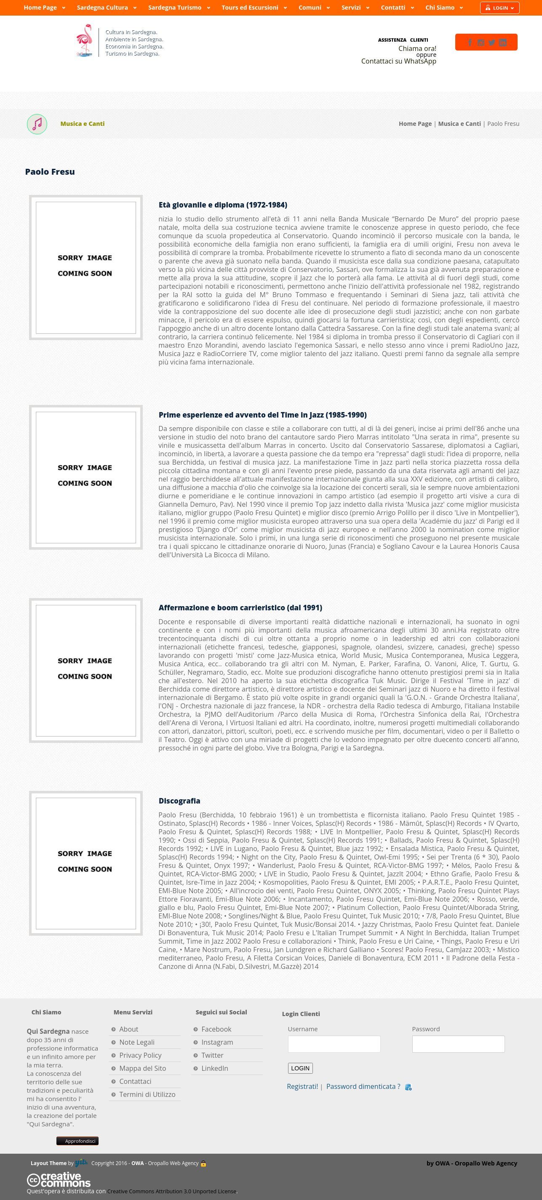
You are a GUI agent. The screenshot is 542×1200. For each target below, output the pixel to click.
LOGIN (503, 8)
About (129, 1029)
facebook (470, 42)
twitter (492, 42)
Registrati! (302, 1086)
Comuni (310, 9)
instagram (481, 42)
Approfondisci (77, 1141)
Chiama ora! (417, 48)
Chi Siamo (441, 9)
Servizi (352, 9)
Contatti (394, 9)
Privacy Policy (141, 1055)
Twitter (213, 1055)
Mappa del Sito (143, 1068)
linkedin (503, 42)
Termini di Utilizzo (148, 1094)
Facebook (217, 1029)
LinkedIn (215, 1068)
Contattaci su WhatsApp (398, 61)
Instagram (217, 1042)
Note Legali (137, 1042)
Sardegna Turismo (175, 9)
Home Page (41, 9)
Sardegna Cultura (103, 9)
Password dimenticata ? (363, 1086)
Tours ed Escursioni (251, 9)
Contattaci (136, 1081)
